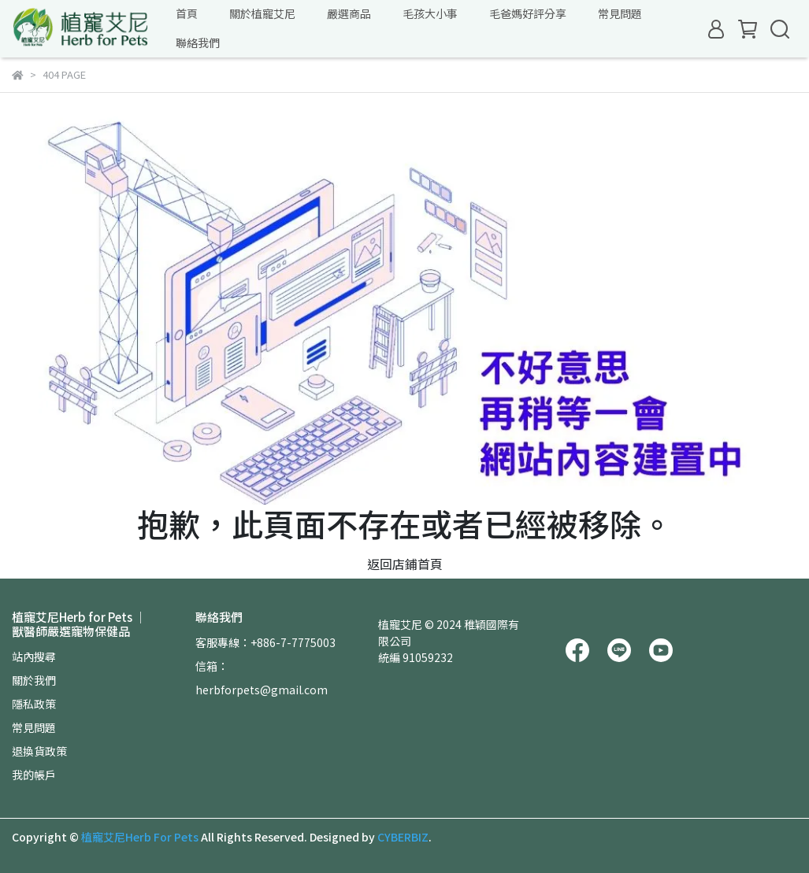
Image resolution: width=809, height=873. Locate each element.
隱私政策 (34, 704)
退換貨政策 (39, 751)
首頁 (187, 13)
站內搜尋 (34, 656)
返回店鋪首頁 (405, 563)
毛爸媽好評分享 (527, 13)
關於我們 (34, 680)
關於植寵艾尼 (262, 13)
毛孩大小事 (430, 13)
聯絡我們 (198, 42)
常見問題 (34, 727)
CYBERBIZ (403, 837)
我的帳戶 (34, 774)
